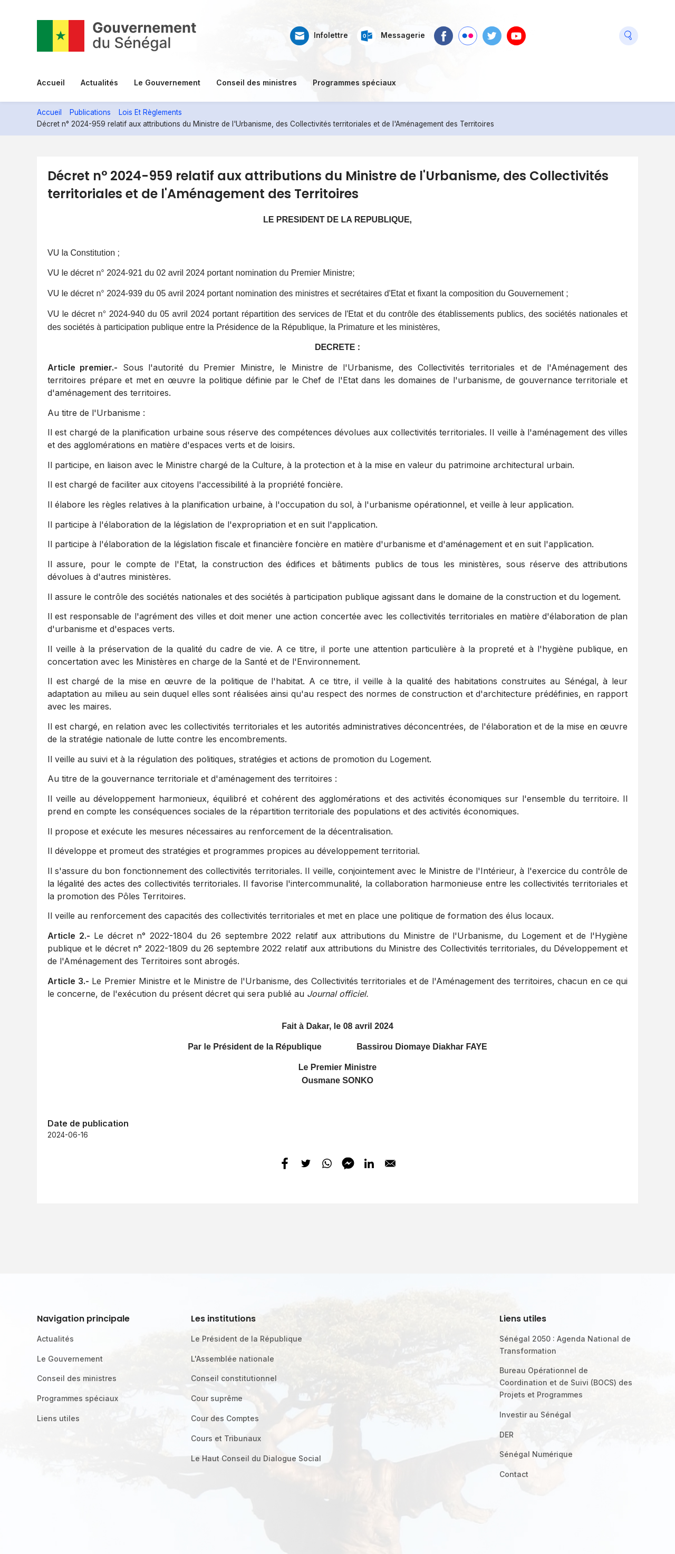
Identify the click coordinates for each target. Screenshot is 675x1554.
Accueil (51, 82)
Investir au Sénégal (535, 1414)
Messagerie (403, 35)
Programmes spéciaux (354, 82)
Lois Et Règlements (150, 112)
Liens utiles (58, 1418)
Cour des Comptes (225, 1418)
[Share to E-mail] (390, 1163)
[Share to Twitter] (305, 1163)
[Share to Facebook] (284, 1163)
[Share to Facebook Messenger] (348, 1163)
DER (506, 1434)
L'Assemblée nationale (232, 1358)
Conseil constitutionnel (234, 1378)
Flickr (467, 31)
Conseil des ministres (256, 82)
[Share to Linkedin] (369, 1163)
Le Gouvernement (167, 82)
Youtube (516, 31)
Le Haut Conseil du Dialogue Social (256, 1458)
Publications (90, 112)
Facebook (443, 31)
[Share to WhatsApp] (327, 1163)
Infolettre (331, 35)
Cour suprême (217, 1398)
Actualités (99, 82)
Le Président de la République (246, 1338)
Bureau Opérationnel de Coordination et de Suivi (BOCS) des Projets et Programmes (565, 1382)
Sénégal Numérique (536, 1454)
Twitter (492, 31)
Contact (513, 1474)
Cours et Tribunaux (226, 1438)
